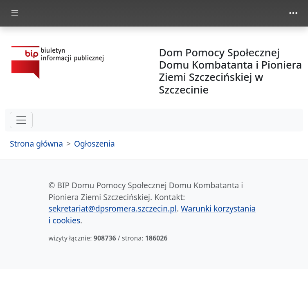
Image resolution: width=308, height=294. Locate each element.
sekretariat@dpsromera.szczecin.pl (113, 208)
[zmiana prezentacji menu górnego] (293, 13)
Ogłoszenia (94, 143)
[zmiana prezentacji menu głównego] (15, 13)
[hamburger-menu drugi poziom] (21, 120)
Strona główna (36, 143)
